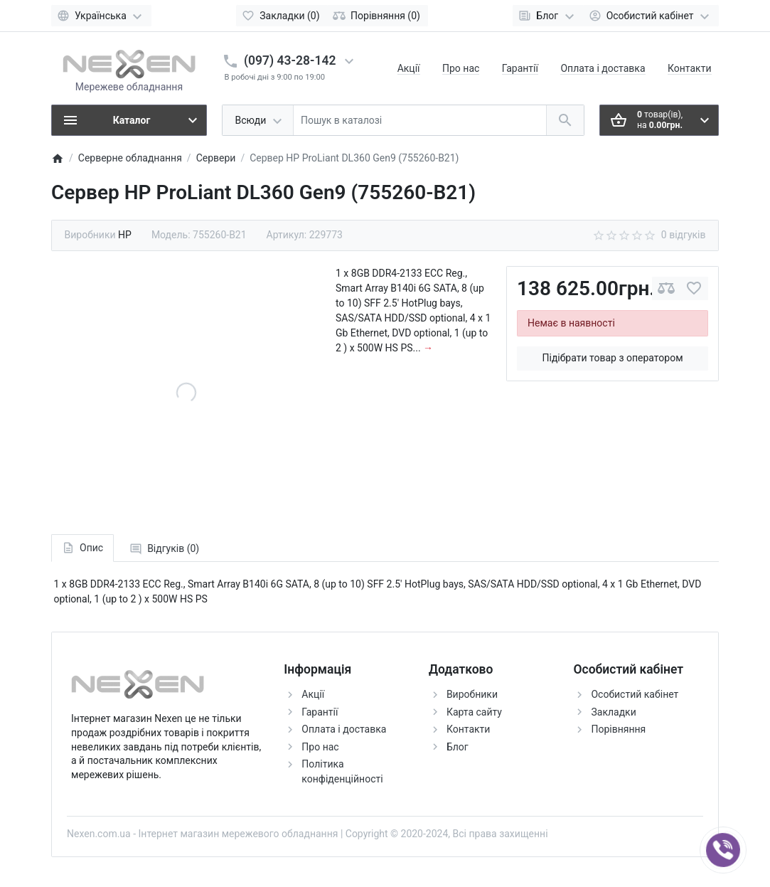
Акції (408, 68)
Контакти (690, 68)
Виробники (472, 694)
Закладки (613, 712)
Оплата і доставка (602, 68)
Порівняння (618, 729)
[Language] (101, 15)
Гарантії (520, 68)
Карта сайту (474, 712)
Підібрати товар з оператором (612, 357)
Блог (458, 747)
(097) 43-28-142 (290, 60)
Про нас (460, 68)
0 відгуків (683, 234)
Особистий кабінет (634, 694)
